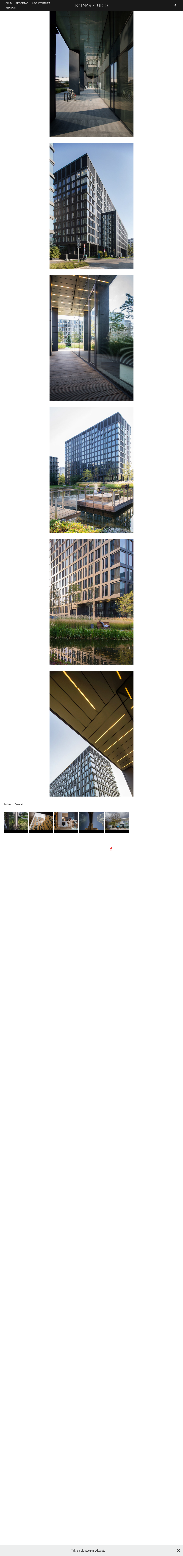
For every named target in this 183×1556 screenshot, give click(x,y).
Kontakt (11, 7)
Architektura (41, 3)
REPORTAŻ (22, 3)
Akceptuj (100, 1550)
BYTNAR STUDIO (91, 5)
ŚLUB (9, 3)
